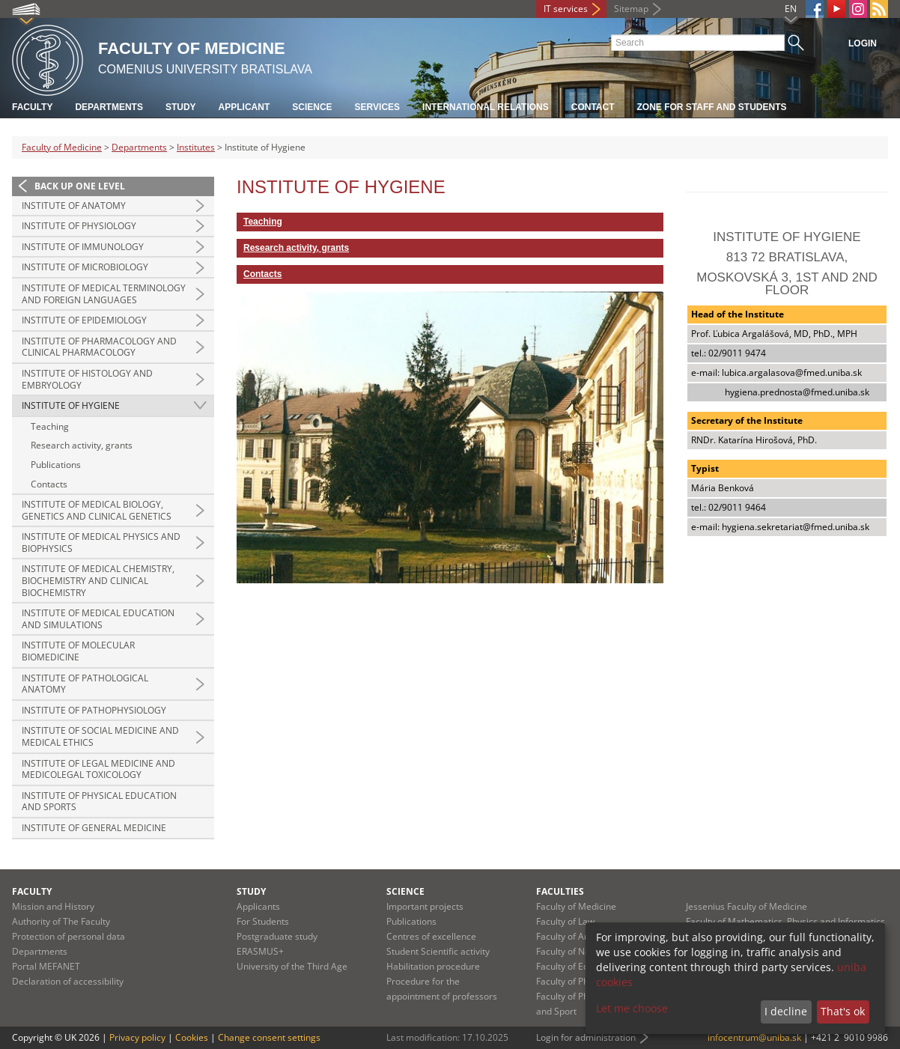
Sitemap (631, 8)
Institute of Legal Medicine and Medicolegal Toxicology (98, 769)
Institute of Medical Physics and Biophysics (101, 542)
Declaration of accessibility (68, 981)
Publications (56, 464)
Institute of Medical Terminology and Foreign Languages (104, 294)
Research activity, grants (82, 445)
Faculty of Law (565, 921)
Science (312, 107)
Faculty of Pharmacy (578, 981)
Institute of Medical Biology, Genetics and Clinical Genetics (96, 510)
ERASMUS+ (260, 951)
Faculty (32, 107)
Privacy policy (137, 1037)
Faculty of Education (577, 966)
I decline (785, 1011)
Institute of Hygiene (71, 405)
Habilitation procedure (433, 966)
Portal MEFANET (46, 966)
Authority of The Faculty (61, 921)
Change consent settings (269, 1037)
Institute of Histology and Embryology (87, 379)
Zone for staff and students (712, 107)
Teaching (50, 426)
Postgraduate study (277, 936)
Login (862, 43)
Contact (593, 107)
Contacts (49, 484)
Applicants (258, 906)
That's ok (843, 1011)
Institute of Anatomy (74, 205)
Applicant (244, 107)
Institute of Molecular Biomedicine (78, 651)
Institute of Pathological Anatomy (85, 684)
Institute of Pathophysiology (94, 710)
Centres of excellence (431, 936)
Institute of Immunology (83, 246)
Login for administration (586, 1037)
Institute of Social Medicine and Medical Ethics (100, 736)
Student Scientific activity (438, 951)
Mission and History (53, 906)
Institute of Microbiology (85, 267)
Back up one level (79, 186)
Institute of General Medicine (94, 827)
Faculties (560, 891)
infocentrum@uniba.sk (754, 1037)
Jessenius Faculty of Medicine (746, 906)
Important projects (424, 906)
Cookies (191, 1037)
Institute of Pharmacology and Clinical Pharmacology (99, 347)
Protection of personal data (68, 936)
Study (180, 107)
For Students (263, 921)
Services (377, 107)
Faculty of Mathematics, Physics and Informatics (785, 921)
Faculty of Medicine (62, 147)
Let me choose (632, 1008)
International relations (485, 107)
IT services (566, 8)
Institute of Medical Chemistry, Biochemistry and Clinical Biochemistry (98, 580)
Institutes (196, 147)
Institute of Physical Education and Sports (99, 801)
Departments (108, 107)
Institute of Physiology (79, 225)
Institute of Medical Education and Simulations (98, 618)
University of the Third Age (292, 966)
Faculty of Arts (565, 936)
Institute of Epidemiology (84, 320)
